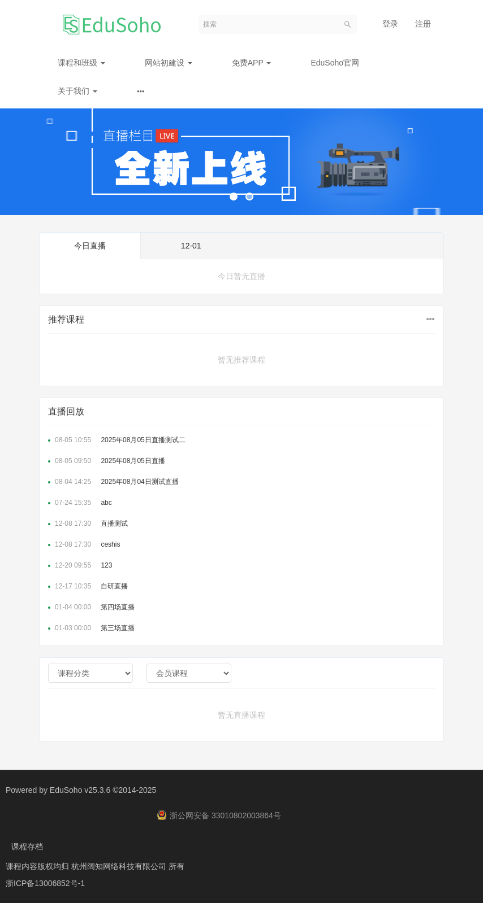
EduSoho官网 (334, 62)
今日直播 (90, 245)
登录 (390, 23)
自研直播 (88, 586)
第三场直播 (91, 628)
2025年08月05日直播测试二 (117, 440)
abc (80, 503)
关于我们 (77, 90)
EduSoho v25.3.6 (80, 790)
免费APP (251, 62)
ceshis (84, 544)
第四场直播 (91, 607)
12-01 (191, 245)
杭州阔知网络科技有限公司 (120, 866)
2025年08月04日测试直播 (113, 482)
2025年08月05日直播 (106, 461)
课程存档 (27, 846)
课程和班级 (81, 62)
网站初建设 (168, 62)
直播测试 (88, 523)
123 (80, 565)
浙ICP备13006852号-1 (45, 883)
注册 (423, 23)
